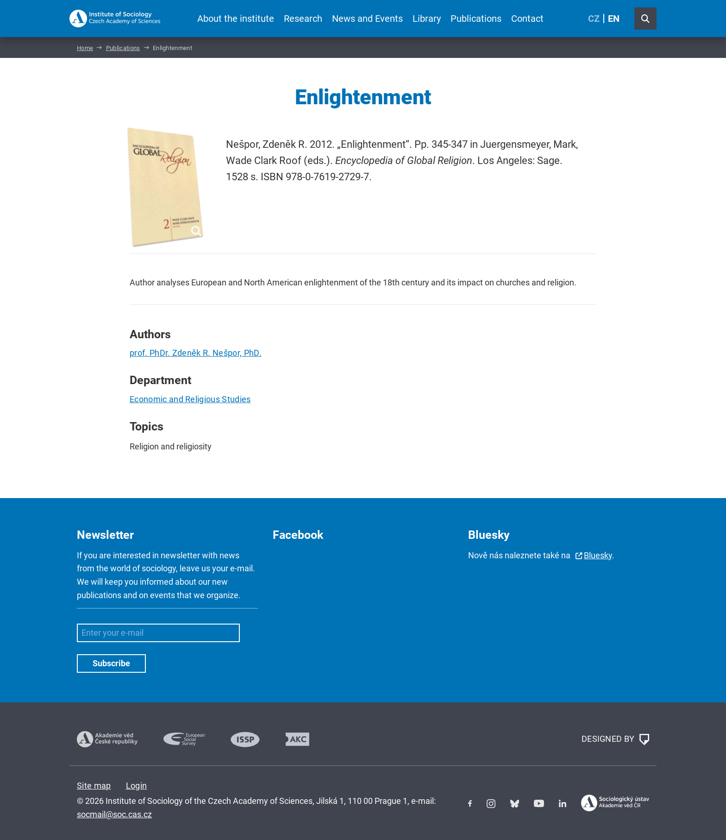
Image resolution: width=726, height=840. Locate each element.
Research (303, 18)
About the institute (235, 18)
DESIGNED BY (615, 739)
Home (85, 47)
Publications (476, 18)
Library (427, 18)
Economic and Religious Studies (190, 399)
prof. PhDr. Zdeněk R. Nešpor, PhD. (196, 353)
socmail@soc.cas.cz (114, 814)
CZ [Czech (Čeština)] (594, 18)
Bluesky (598, 555)
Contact (527, 18)
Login (136, 785)
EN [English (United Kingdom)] (614, 18)
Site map (94, 785)
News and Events (367, 18)
